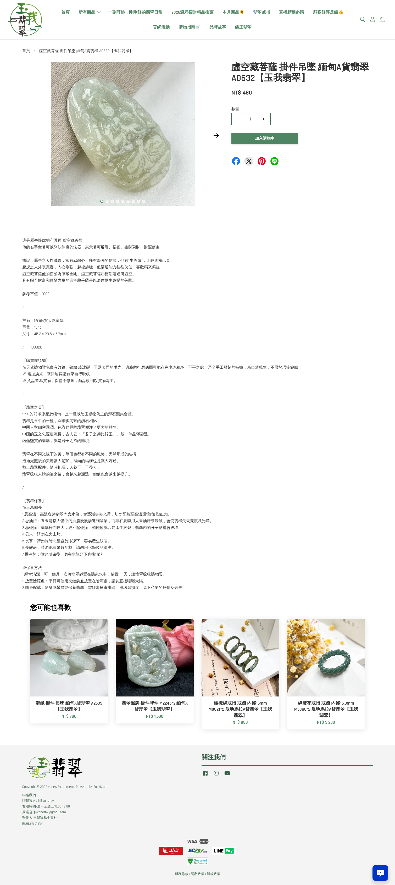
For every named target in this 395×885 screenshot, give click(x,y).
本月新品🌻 (233, 12)
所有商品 (90, 12)
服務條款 (181, 874)
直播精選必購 (291, 12)
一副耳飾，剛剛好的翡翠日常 (135, 12)
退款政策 (213, 874)
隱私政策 (197, 874)
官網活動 (161, 27)
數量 (235, 109)
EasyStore (100, 787)
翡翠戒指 (261, 12)
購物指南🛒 (190, 27)
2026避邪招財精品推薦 (192, 12)
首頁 (65, 12)
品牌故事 (217, 27)
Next (216, 135)
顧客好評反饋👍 (328, 12)
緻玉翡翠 (243, 27)
